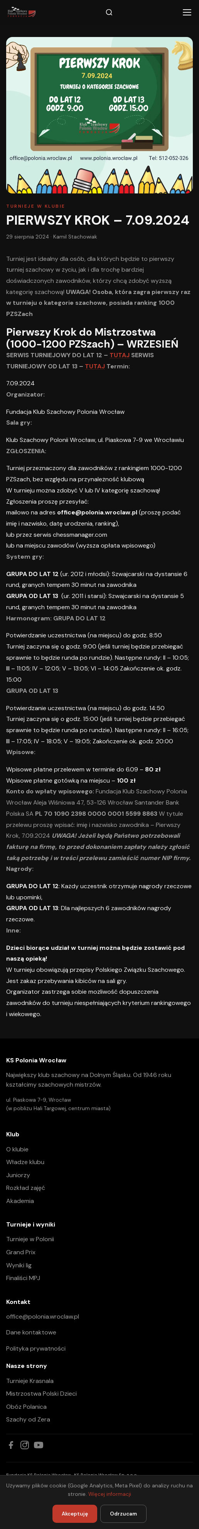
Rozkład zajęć (25, 1188)
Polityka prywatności (36, 1348)
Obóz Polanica (26, 1407)
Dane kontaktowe (31, 1332)
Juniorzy (18, 1175)
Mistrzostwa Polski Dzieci (41, 1394)
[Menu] (187, 12)
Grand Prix (20, 1252)
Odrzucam (123, 1513)
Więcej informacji (109, 1494)
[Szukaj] (109, 12)
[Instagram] (24, 1445)
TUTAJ (120, 355)
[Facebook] (10, 1445)
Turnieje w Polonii (30, 1239)
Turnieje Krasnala (30, 1381)
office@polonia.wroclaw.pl (42, 1316)
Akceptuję (75, 1513)
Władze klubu (25, 1162)
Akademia (20, 1201)
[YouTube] (38, 1445)
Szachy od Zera (28, 1419)
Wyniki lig (19, 1265)
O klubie (17, 1149)
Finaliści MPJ (23, 1278)
